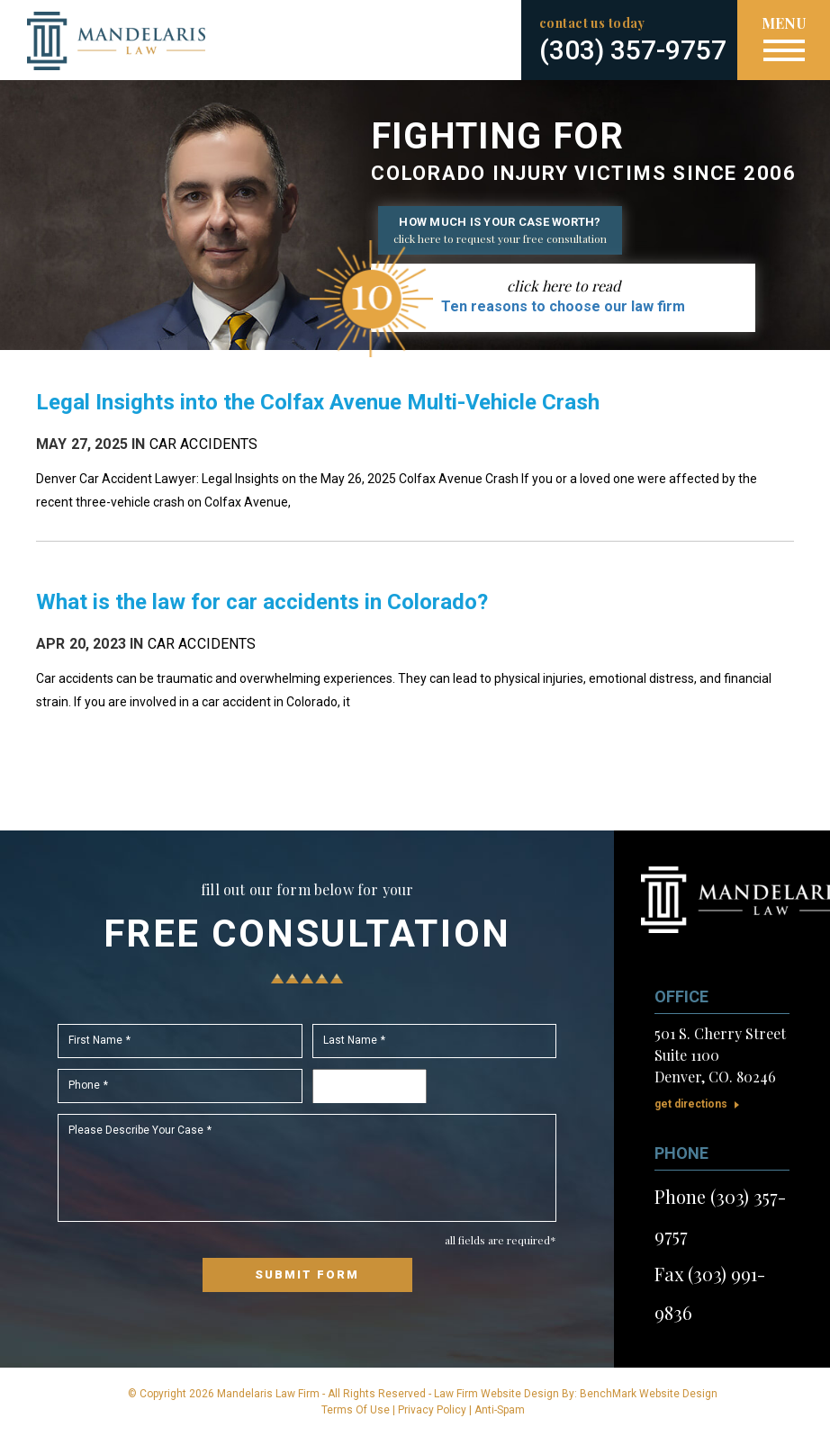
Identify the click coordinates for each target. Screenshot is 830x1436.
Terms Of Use (355, 1410)
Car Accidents (203, 444)
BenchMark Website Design (648, 1393)
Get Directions (690, 1104)
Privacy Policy (432, 1410)
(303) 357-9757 (632, 50)
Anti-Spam (499, 1410)
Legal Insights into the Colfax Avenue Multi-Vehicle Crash (318, 402)
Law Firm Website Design (496, 1393)
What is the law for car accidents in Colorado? (262, 602)
